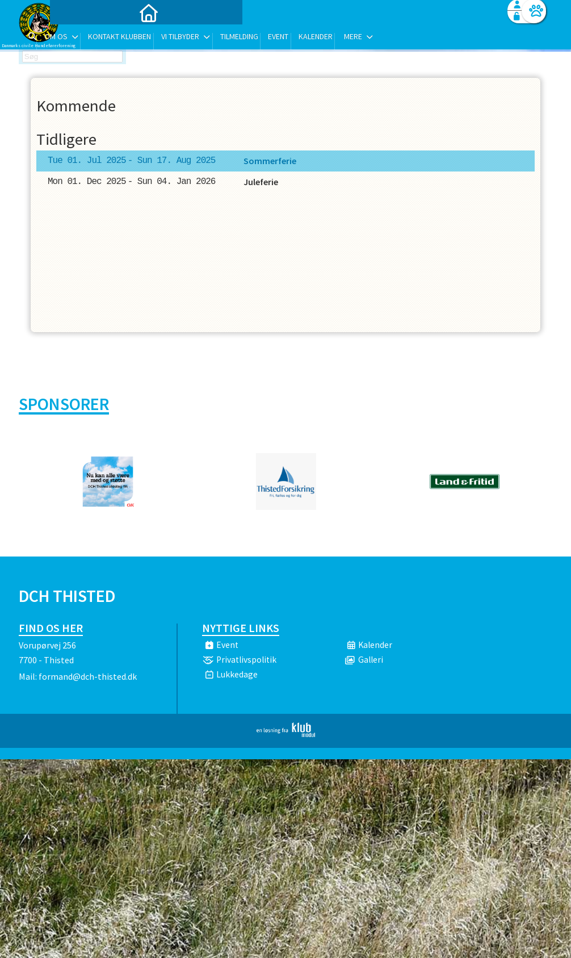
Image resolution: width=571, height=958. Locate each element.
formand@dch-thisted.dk (88, 676)
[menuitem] (90, 38)
